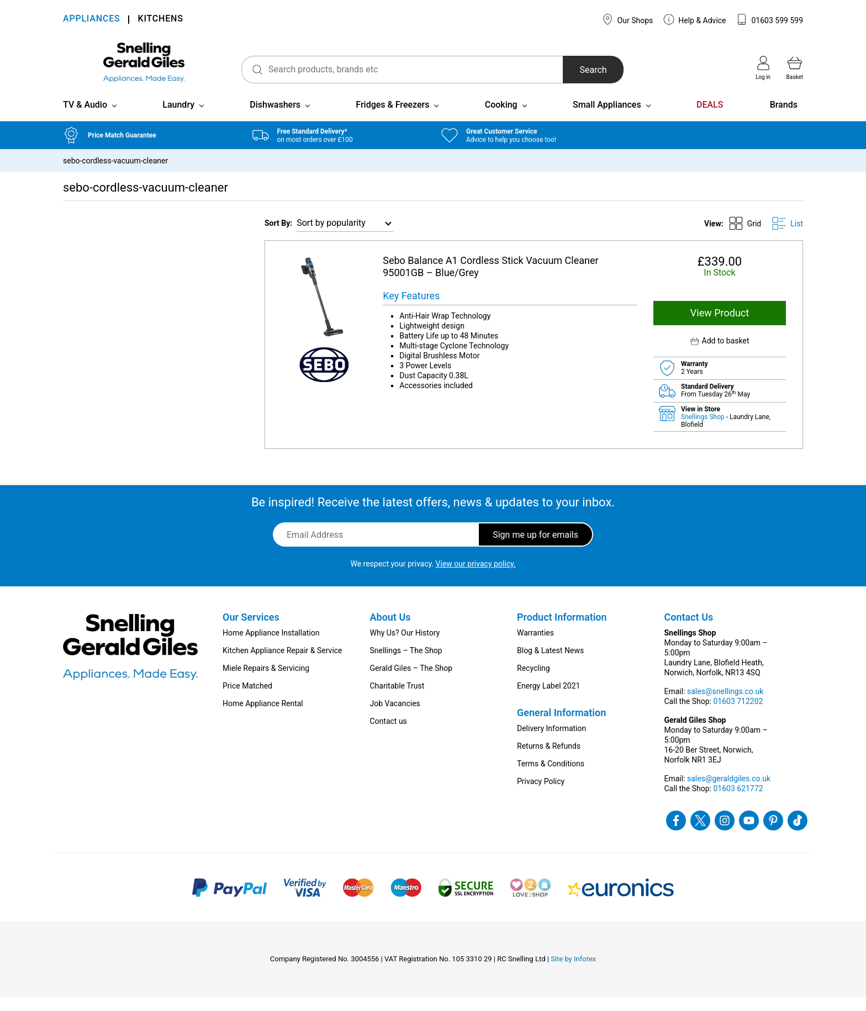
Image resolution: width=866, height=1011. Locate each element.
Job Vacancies (395, 717)
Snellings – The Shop (406, 664)
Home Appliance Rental (263, 717)
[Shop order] (345, 237)
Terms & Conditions (550, 778)
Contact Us (689, 631)
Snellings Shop (703, 431)
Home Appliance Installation (271, 647)
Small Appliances (607, 119)
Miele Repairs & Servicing (266, 682)
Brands (784, 119)
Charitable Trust (397, 700)
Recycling (533, 682)
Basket (794, 68)
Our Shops (627, 19)
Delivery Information (551, 742)
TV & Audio (85, 119)
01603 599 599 (769, 19)
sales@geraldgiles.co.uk (728, 792)
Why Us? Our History (405, 647)
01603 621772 (738, 802)
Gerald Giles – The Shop (411, 682)
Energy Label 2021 (548, 700)
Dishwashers (275, 119)
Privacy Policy (540, 795)
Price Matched (247, 700)
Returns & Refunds (548, 760)
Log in (763, 68)
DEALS (709, 119)
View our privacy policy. (476, 578)
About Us (390, 631)
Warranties (535, 647)
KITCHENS (160, 19)
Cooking (501, 119)
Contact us (388, 735)
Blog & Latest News (550, 664)
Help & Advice (694, 19)
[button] (719, 355)
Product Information (562, 631)
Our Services (251, 631)
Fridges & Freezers (392, 119)
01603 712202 (738, 715)
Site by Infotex (573, 973)
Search (576, 70)
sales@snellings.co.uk (725, 705)
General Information (561, 727)
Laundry (178, 119)
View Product (719, 327)
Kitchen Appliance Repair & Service (282, 664)
